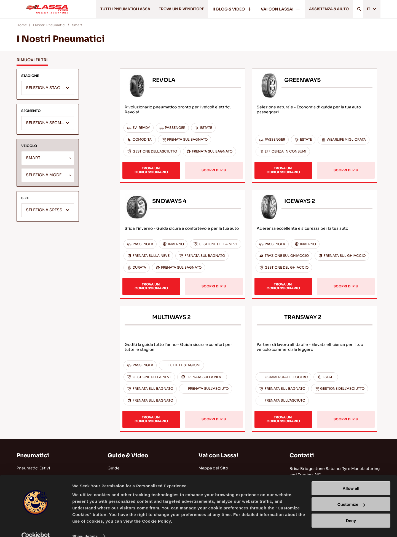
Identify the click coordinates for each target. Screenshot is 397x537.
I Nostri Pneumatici (49, 25)
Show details (85, 526)
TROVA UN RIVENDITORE (174, 9)
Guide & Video (128, 455)
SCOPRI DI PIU (214, 170)
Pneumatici (33, 455)
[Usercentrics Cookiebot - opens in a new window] (36, 526)
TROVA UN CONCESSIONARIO (151, 170)
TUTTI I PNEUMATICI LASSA (113, 9)
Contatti (301, 455)
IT (371, 9)
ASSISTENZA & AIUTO (325, 9)
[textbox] (48, 88)
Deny (351, 510)
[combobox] (47, 88)
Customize (351, 494)
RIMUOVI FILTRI (32, 59)
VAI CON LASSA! (276, 9)
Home (22, 25)
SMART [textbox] (33, 158)
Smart (77, 25)
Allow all (351, 478)
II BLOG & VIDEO (227, 9)
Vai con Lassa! (218, 455)
